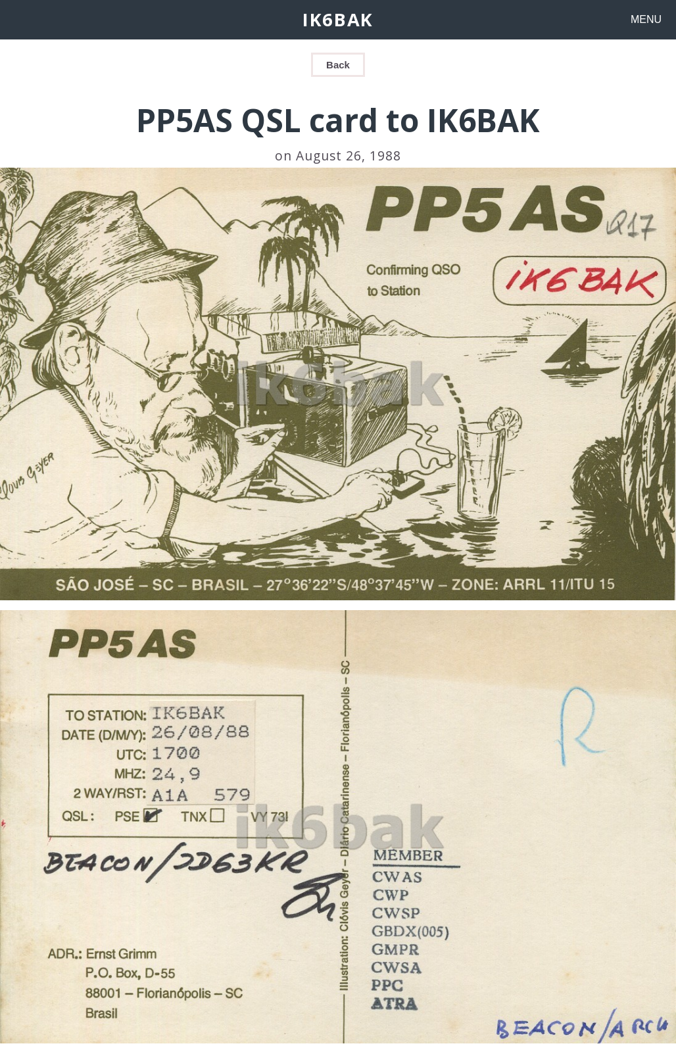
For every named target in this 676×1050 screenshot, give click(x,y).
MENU (646, 19)
